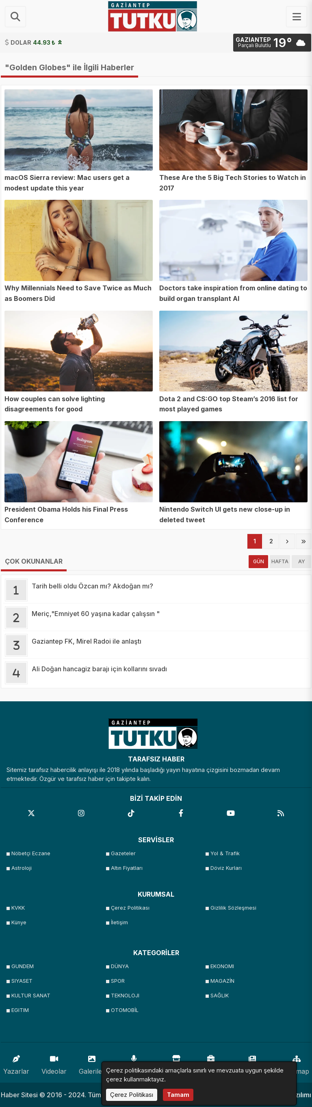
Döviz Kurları (226, 868)
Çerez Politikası (130, 908)
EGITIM (20, 1010)
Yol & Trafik (225, 853)
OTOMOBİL (125, 1010)
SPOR (118, 981)
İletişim (119, 922)
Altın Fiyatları (127, 868)
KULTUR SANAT (30, 995)
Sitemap (296, 1063)
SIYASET (21, 981)
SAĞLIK (219, 995)
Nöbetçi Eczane (30, 853)
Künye (18, 922)
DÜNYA (120, 966)
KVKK (18, 908)
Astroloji (21, 868)
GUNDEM (22, 966)
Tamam (178, 1094)
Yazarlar (16, 1063)
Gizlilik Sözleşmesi (233, 908)
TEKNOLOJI (125, 995)
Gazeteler (123, 853)
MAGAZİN (222, 981)
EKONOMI (222, 966)
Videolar (54, 1063)
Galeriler (92, 1063)
